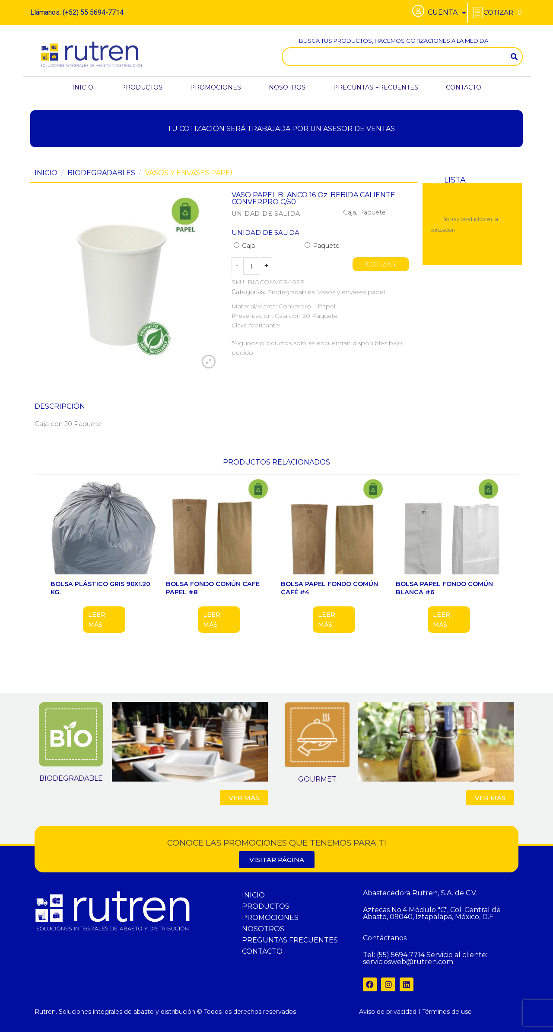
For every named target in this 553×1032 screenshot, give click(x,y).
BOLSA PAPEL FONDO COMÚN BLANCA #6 (444, 588)
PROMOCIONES (215, 87)
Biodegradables (101, 173)
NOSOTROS (287, 87)
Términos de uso (447, 1012)
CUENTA (447, 12)
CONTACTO (463, 87)
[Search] (514, 56)
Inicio (46, 173)
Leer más (96, 619)
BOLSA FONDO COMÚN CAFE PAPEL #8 (213, 588)
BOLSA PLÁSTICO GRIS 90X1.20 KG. (100, 588)
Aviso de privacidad (387, 1012)
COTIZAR (381, 264)
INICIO (82, 87)
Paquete (322, 246)
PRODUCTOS (141, 87)
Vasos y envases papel (189, 173)
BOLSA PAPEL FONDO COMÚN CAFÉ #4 (329, 588)
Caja (244, 246)
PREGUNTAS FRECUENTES (375, 87)
